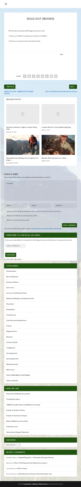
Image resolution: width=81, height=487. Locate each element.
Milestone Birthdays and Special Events (20, 298)
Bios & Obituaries (12, 277)
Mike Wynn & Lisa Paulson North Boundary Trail (35, 474)
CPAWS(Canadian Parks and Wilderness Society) (23, 405)
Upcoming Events (12, 359)
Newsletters (10, 309)
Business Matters (12, 282)
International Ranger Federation (17, 432)
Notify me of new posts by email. (18, 220)
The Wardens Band (13, 399)
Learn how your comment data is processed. (46, 229)
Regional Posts (11, 331)
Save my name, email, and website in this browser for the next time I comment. (34, 211)
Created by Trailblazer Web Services (36, 484)
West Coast (10, 370)
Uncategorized (11, 353)
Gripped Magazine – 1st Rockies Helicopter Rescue (36, 458)
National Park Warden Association (18, 394)
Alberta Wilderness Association (17, 421)
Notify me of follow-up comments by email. (22, 216)
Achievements (11, 271)
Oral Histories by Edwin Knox (16, 320)
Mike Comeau (22, 468)
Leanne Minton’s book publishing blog (56, 127)
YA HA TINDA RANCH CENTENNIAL (18, 375)
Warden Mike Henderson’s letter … (55, 158)
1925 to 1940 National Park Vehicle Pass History (30, 463)
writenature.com (12, 427)
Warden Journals (12, 364)
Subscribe (11, 255)
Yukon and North (12, 381)
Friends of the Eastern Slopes (16, 416)
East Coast (10, 288)
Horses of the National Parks (16, 293)
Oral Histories (11, 315)
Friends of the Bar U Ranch (15, 410)
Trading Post (10, 348)
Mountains (10, 304)
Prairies (9, 326)
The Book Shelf (11, 342)
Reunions (9, 337)
